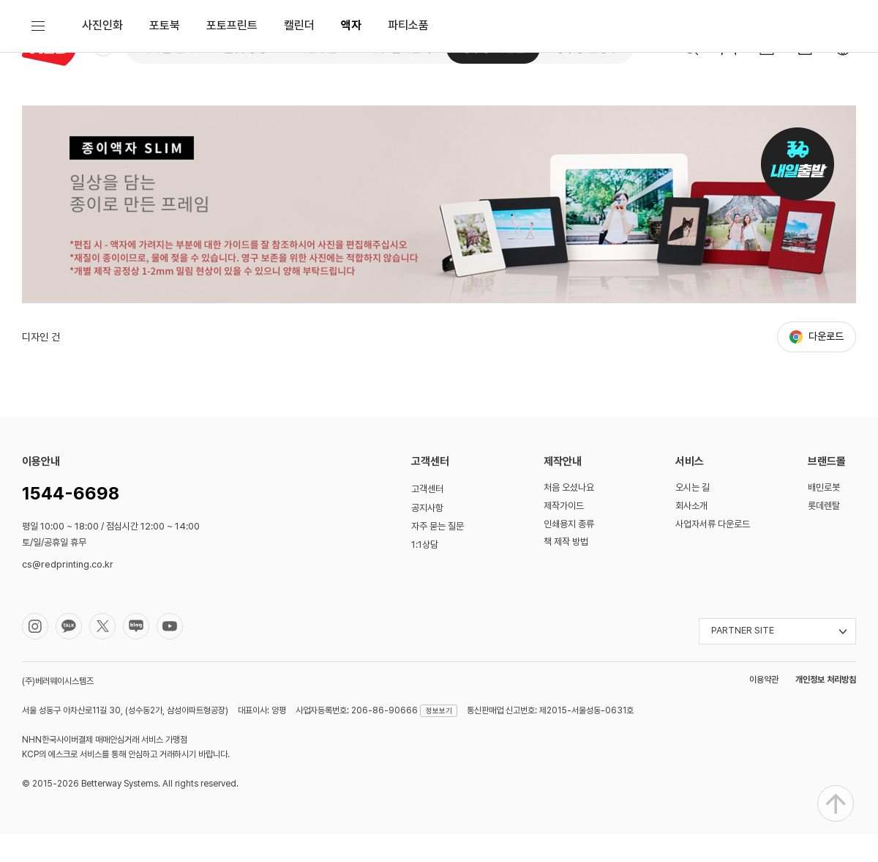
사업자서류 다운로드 (712, 551)
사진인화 (102, 106)
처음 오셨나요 (569, 515)
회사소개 (691, 533)
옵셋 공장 (246, 48)
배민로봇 (824, 515)
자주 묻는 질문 (437, 554)
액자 (351, 106)
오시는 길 (692, 515)
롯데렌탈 (824, 533)
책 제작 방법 (566, 569)
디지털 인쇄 (167, 48)
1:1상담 (424, 571)
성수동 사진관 (493, 48)
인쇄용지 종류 (569, 551)
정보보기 (439, 738)
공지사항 (427, 535)
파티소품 (408, 106)
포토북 (164, 106)
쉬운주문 (317, 48)
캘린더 (299, 106)
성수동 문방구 (587, 48)
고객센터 (427, 516)
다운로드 (826, 364)
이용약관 (763, 707)
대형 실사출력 (399, 48)
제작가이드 (564, 533)
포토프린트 (232, 106)
